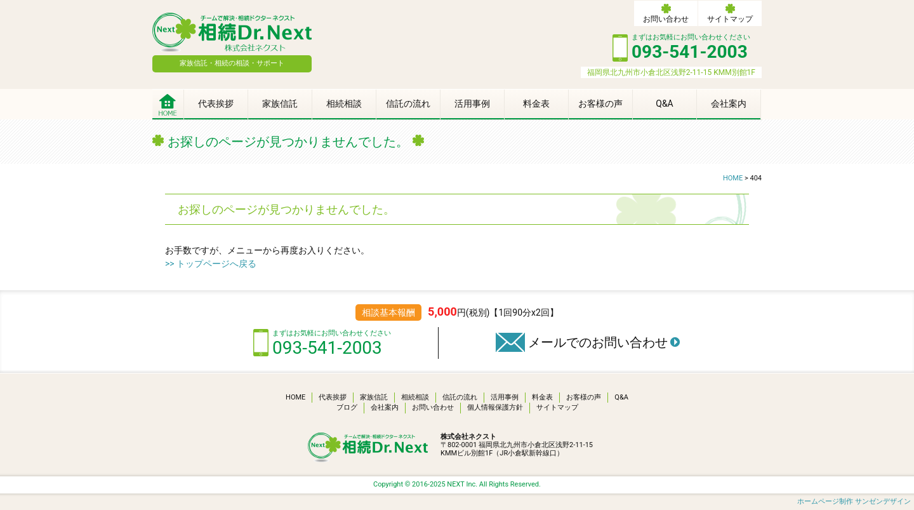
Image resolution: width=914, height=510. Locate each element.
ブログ (346, 407)
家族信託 (280, 103)
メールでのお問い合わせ (598, 342)
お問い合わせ (666, 19)
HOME (295, 397)
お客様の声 (600, 103)
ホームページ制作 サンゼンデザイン (854, 501)
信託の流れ (408, 103)
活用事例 (472, 103)
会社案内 (728, 103)
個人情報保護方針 (495, 407)
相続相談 (344, 103)
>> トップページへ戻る (210, 263)
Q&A (664, 103)
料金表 (536, 103)
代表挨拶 (216, 103)
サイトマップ (730, 19)
